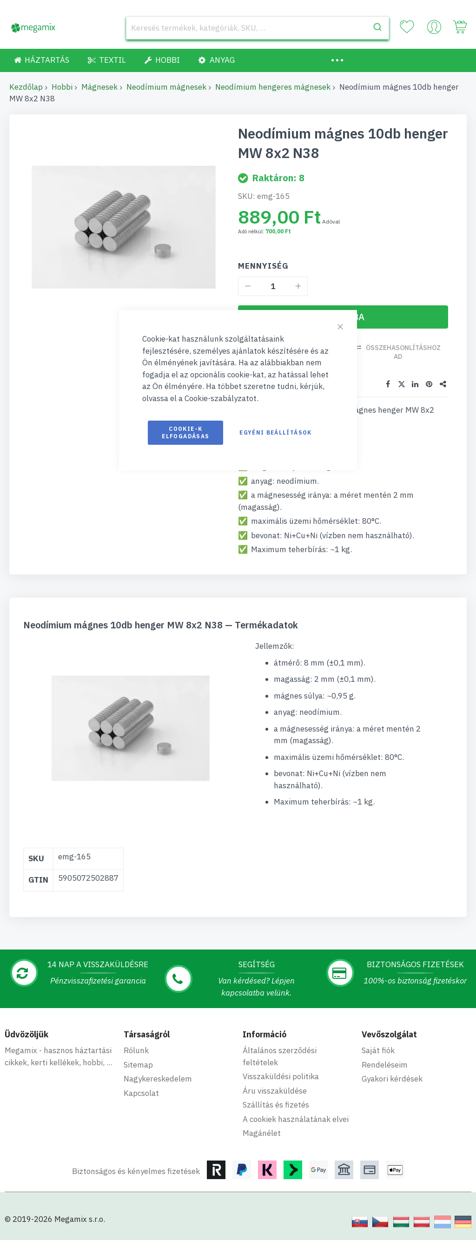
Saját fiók (378, 1050)
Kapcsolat (141, 1093)
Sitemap (138, 1065)
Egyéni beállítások (275, 432)
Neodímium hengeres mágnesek (273, 87)
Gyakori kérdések (392, 1079)
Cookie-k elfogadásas (185, 432)
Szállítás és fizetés (276, 1105)
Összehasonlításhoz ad (403, 352)
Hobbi (62, 87)
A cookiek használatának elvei (296, 1119)
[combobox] (257, 28)
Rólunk (136, 1050)
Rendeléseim (385, 1065)
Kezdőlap (26, 87)
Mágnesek (99, 87)
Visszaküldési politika (281, 1076)
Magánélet (262, 1133)
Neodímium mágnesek (166, 87)
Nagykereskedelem (158, 1079)
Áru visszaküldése (275, 1091)
